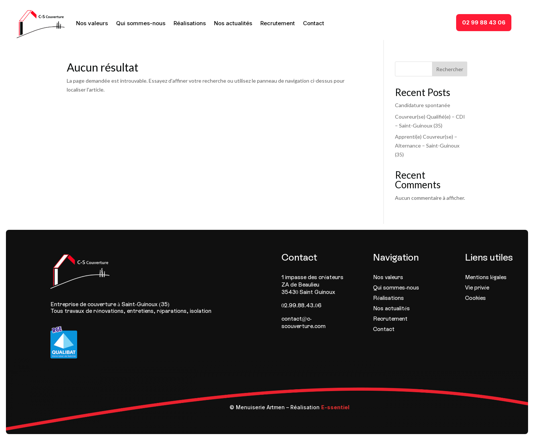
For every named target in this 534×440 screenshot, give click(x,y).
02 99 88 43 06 (483, 22)
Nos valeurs (92, 23)
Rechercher (449, 69)
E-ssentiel (335, 407)
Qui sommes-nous (140, 23)
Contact (313, 23)
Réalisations (190, 23)
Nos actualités (233, 23)
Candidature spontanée (422, 105)
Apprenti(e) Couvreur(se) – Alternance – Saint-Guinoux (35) (427, 145)
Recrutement (277, 23)
